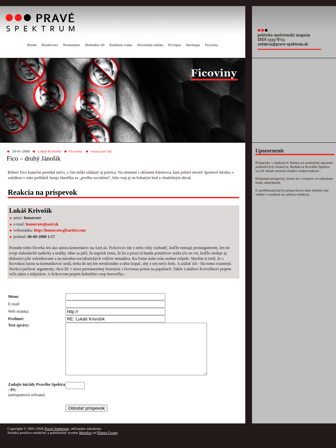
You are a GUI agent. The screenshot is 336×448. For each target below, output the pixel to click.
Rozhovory (50, 45)
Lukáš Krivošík (49, 151)
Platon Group (107, 443)
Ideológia (193, 45)
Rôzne (32, 45)
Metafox (85, 443)
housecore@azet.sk (42, 224)
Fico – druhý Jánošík (33, 158)
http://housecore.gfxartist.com (60, 230)
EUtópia (174, 45)
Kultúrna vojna (121, 45)
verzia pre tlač (101, 151)
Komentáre (71, 45)
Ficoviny (211, 45)
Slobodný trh (94, 45)
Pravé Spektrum (57, 439)
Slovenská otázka (150, 45)
